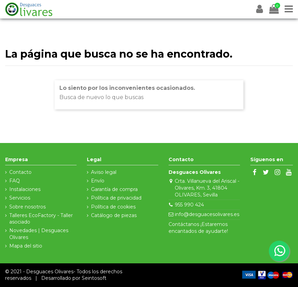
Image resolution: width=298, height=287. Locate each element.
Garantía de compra (114, 189)
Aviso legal (103, 172)
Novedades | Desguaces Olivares (38, 233)
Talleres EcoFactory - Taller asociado (41, 218)
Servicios (19, 198)
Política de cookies (113, 207)
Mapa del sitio (25, 246)
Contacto (20, 172)
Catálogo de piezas (114, 215)
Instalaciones (25, 189)
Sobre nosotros (27, 207)
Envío (97, 181)
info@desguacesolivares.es (207, 214)
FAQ (14, 181)
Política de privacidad (116, 198)
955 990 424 (189, 205)
